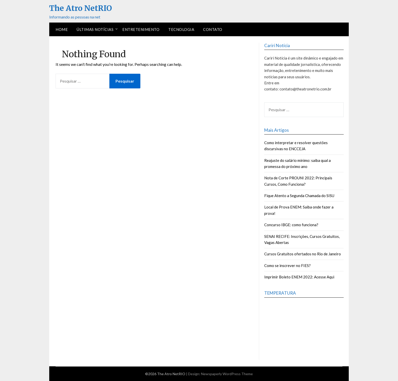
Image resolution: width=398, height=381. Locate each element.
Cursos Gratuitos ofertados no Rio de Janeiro (302, 254)
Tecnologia (181, 29)
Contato (212, 29)
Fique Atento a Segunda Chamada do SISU (299, 195)
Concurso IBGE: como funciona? (291, 224)
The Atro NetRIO (80, 8)
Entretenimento (140, 29)
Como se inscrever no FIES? (287, 265)
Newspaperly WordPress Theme (227, 374)
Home (62, 29)
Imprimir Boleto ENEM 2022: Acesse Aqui (299, 277)
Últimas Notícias (95, 29)
